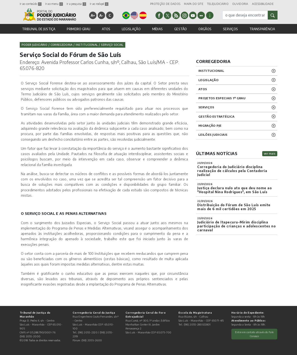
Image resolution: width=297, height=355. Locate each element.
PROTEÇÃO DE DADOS (165, 4)
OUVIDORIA (240, 4)
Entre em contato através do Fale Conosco (254, 334)
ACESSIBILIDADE (263, 4)
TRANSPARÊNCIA (262, 29)
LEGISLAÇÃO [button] (131, 29)
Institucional (87, 44)
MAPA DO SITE (193, 4)
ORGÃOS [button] (204, 29)
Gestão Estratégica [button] (216, 116)
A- (101, 15)
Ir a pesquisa (76, 4)
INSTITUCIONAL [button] (211, 71)
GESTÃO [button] (180, 29)
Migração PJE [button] (210, 125)
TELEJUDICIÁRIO (218, 4)
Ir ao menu (54, 4)
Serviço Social (112, 44)
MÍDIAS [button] (157, 29)
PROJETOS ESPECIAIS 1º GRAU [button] (221, 98)
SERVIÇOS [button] (230, 29)
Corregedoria (62, 44)
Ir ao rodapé (99, 4)
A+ (93, 15)
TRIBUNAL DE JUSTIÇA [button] (38, 29)
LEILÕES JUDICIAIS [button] (212, 134)
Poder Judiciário (34, 44)
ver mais (270, 153)
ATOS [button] (106, 29)
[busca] (245, 15)
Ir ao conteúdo (31, 4)
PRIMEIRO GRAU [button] (78, 29)
